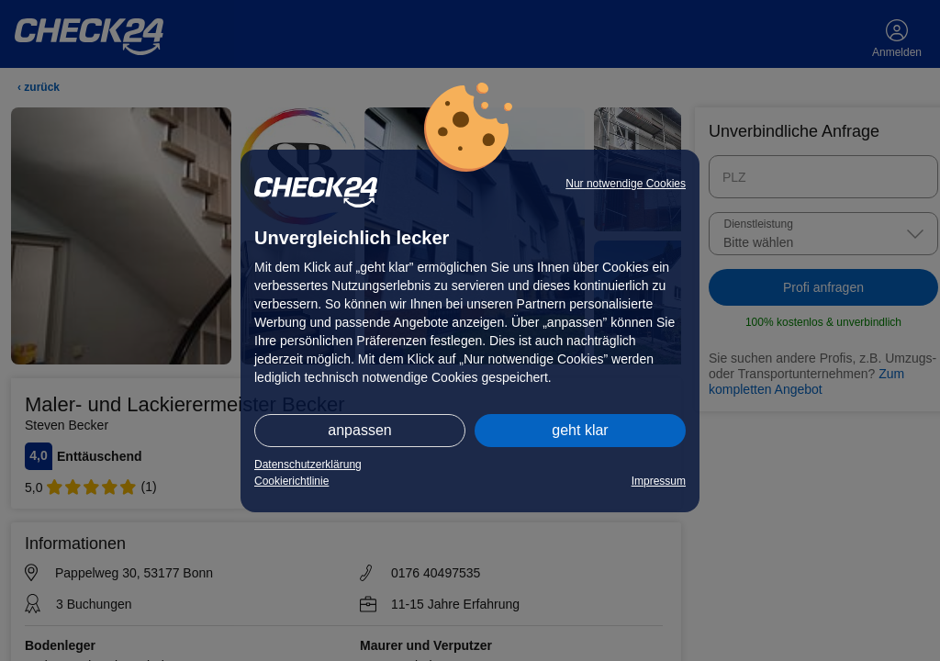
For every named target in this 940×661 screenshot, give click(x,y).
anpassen (359, 430)
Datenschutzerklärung (308, 464)
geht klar (580, 430)
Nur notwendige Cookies (625, 183)
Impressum (659, 481)
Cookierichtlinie (291, 481)
